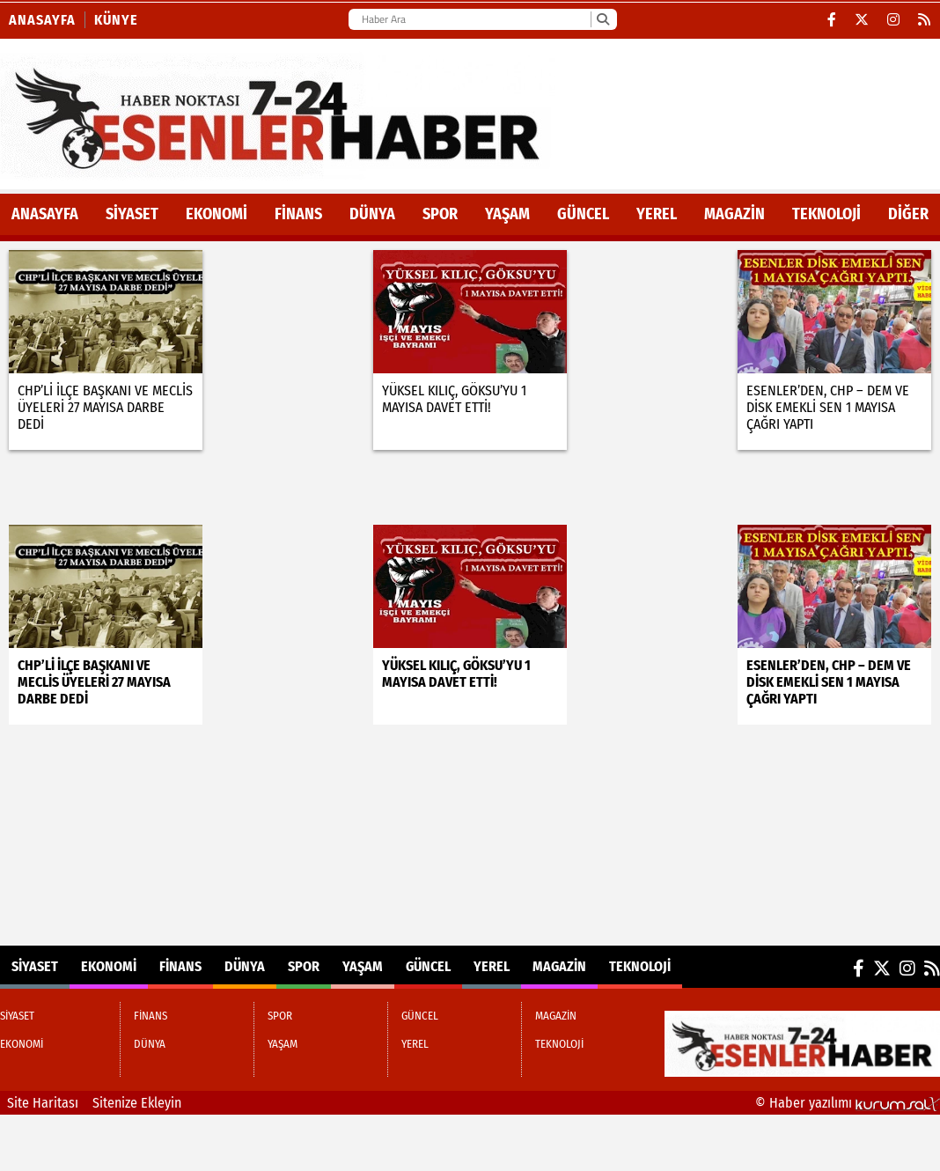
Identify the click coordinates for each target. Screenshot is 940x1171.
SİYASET (132, 214)
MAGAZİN (734, 214)
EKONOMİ (216, 214)
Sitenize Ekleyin (136, 1102)
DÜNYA (372, 214)
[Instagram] (893, 19)
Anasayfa (42, 19)
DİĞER (908, 214)
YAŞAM (507, 214)
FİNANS (298, 214)
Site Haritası (42, 1102)
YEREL (656, 214)
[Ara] (602, 19)
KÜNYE (116, 19)
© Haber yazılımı (847, 1102)
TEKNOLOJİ (826, 214)
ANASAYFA (44, 214)
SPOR (440, 214)
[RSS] (924, 19)
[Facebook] (832, 19)
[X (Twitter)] (862, 19)
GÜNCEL (583, 214)
